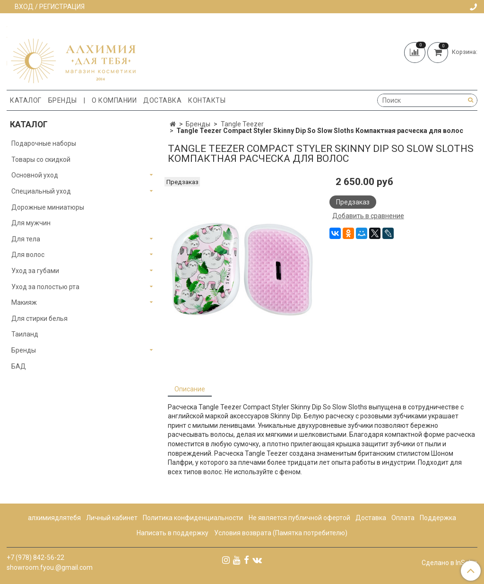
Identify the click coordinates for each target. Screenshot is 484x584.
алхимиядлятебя (54, 518)
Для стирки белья (39, 318)
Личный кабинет (112, 518)
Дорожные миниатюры (47, 207)
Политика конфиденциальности (193, 518)
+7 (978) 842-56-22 (35, 557)
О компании (114, 100)
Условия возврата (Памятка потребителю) (280, 533)
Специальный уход (41, 191)
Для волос (27, 254)
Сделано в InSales (449, 562)
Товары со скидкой (40, 159)
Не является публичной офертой (299, 518)
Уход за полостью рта (45, 287)
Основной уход (34, 175)
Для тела (25, 239)
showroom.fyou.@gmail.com (50, 567)
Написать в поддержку (172, 533)
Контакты (206, 100)
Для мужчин (31, 223)
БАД (18, 366)
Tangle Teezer (242, 124)
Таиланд (24, 334)
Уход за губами (35, 270)
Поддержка (438, 518)
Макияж (24, 302)
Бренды (62, 100)
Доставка (162, 100)
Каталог (26, 100)
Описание (189, 389)
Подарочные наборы (43, 143)
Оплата (403, 518)
